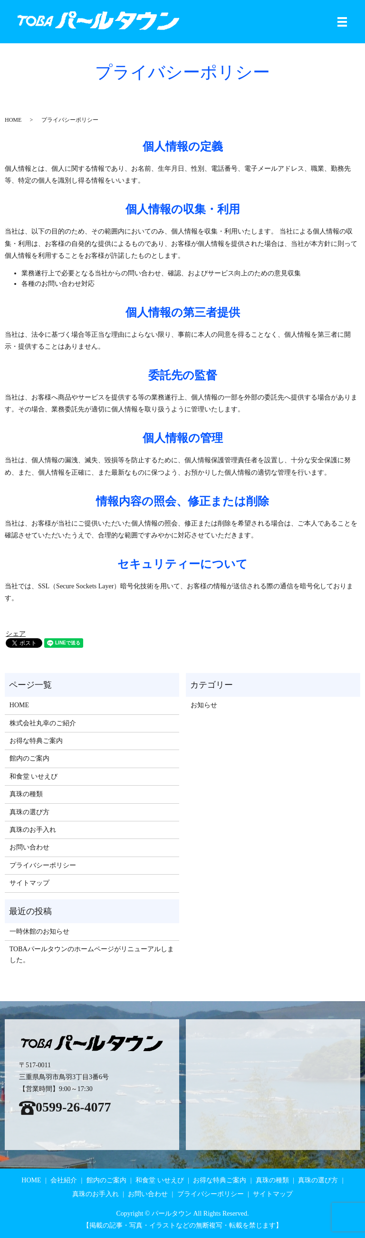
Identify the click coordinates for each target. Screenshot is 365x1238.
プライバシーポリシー (43, 865)
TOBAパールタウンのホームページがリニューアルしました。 (92, 954)
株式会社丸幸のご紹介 (43, 723)
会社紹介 (63, 1180)
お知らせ (204, 705)
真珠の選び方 (29, 812)
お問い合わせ (29, 847)
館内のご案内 (29, 758)
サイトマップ (29, 883)
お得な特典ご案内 (36, 740)
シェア (16, 633)
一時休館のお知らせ (39, 931)
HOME (13, 120)
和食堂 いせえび (34, 776)
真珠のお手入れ (33, 829)
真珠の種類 (26, 794)
